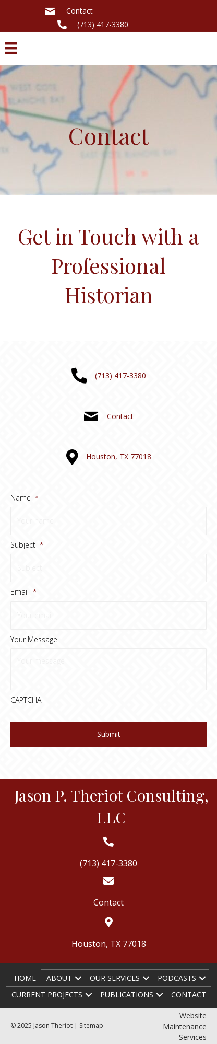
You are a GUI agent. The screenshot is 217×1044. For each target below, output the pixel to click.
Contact (79, 11)
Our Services (115, 978)
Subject (26, 545)
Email (23, 592)
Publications (126, 995)
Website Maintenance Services (185, 1026)
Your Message (33, 639)
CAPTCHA (25, 700)
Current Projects (46, 995)
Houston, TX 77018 (118, 456)
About (59, 978)
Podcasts (177, 978)
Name (24, 498)
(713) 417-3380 (102, 24)
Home (25, 978)
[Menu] (11, 48)
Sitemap (91, 1025)
